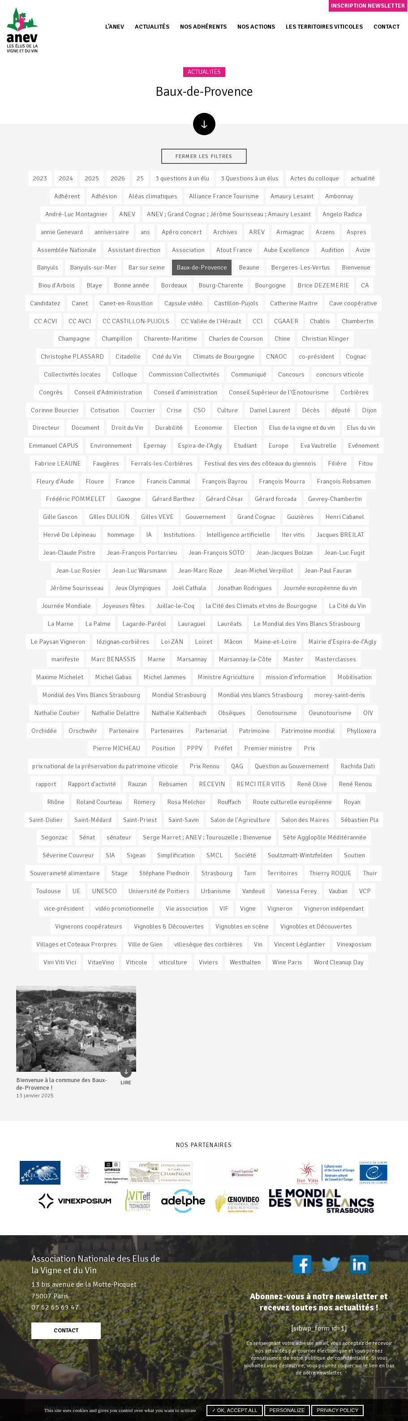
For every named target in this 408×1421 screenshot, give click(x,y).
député (340, 410)
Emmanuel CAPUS (53, 445)
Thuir (370, 873)
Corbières (354, 392)
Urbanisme (216, 891)
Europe (278, 445)
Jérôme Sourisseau (76, 588)
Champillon (117, 338)
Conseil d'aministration (185, 392)
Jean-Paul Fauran (328, 570)
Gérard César (224, 499)
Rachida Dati (357, 766)
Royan (352, 802)
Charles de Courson (236, 338)
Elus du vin (361, 428)
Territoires (282, 873)
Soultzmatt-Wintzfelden (300, 855)
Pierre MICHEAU (116, 748)
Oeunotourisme (330, 713)
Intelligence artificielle (238, 535)
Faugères (106, 463)
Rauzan (137, 784)
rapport (45, 784)
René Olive (312, 784)
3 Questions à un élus (250, 178)
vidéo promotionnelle (124, 908)
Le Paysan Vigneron (57, 642)
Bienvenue (356, 267)
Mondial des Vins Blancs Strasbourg (91, 695)
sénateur (119, 837)
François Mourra (282, 481)
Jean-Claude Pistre (69, 552)
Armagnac (290, 232)
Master (293, 659)
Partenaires (167, 731)
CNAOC (276, 356)
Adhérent (67, 196)
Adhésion (104, 196)
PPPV (194, 748)
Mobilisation (354, 677)
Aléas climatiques (153, 196)
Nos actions (256, 26)
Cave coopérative (353, 303)
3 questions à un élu (182, 178)
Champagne (74, 338)
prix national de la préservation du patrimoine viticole (105, 766)
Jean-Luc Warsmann (139, 570)
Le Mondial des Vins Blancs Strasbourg (306, 624)
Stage (120, 873)
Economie (208, 428)
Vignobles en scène (242, 926)
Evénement (363, 445)
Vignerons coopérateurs (88, 926)
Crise (174, 410)
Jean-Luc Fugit (344, 552)
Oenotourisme (277, 713)
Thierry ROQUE (330, 873)
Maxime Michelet (59, 677)
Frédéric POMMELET (75, 499)
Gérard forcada (275, 499)
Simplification (176, 855)
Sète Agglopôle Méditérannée (324, 837)
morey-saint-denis (339, 695)
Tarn (250, 873)
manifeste (65, 659)
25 (140, 178)
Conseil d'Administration (108, 392)
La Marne (60, 624)
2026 (118, 178)
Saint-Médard (93, 820)
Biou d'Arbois (56, 285)
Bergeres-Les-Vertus (300, 267)
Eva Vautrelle (318, 445)
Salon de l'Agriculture (240, 820)
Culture (227, 410)
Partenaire (124, 731)
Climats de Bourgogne (223, 356)
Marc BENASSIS (113, 659)
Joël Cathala (189, 588)
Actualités (152, 26)
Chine (282, 338)
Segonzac (54, 837)
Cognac (356, 356)
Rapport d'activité (92, 784)
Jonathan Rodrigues (245, 588)
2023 (40, 178)
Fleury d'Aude (55, 481)
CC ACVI (45, 321)
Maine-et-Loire (275, 642)
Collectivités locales (72, 374)
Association (188, 250)
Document (85, 428)
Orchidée (44, 731)
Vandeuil (253, 891)
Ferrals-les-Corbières (162, 463)
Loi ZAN (172, 642)
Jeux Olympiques (138, 588)
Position (163, 748)
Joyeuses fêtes (124, 606)
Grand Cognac (256, 517)
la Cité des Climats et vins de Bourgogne (261, 606)
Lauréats (229, 624)
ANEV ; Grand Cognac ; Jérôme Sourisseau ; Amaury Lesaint (229, 214)
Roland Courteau (99, 802)
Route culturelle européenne (292, 802)
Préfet (223, 748)
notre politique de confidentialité (330, 1358)
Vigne (248, 908)
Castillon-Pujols (236, 303)
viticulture (173, 962)
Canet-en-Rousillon (126, 303)
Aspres (356, 232)
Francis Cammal (168, 481)
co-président (316, 356)
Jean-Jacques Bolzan (284, 552)
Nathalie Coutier (57, 713)
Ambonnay (339, 196)
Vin (258, 944)
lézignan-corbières (123, 642)
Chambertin (358, 321)
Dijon (369, 410)
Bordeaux (174, 285)
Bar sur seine (146, 267)
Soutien (354, 855)
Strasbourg (217, 873)
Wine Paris (287, 962)
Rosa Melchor (186, 802)
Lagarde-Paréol (144, 624)
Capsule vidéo (183, 303)
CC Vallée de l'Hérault (211, 321)
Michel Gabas (113, 677)
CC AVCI (80, 321)
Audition (332, 250)
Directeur (46, 428)
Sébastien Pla (359, 820)
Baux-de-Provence (201, 267)
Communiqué (248, 374)
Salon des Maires (305, 820)
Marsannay (192, 659)
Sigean (136, 855)
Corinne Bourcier (55, 410)
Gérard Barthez (173, 499)
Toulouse (48, 891)
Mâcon (233, 642)
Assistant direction (134, 250)
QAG (237, 766)
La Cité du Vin (347, 606)
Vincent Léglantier (299, 944)
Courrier (143, 410)
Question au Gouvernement (292, 766)
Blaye (94, 285)
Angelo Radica (342, 214)
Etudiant (245, 445)
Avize (363, 250)
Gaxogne (129, 499)
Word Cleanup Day (339, 962)
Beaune (249, 267)
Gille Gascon (60, 517)
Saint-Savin (183, 820)
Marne (156, 659)
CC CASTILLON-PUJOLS (136, 321)
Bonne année (131, 285)
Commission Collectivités (184, 374)
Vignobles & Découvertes (169, 926)
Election (245, 428)
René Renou (355, 784)
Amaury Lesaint (292, 196)
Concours (291, 374)
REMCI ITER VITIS (260, 784)
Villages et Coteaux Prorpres (76, 944)
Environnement (111, 445)
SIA (110, 855)
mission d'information (296, 677)
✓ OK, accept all (235, 1410)
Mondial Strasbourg (179, 695)
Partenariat (211, 731)
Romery (144, 802)
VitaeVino (101, 962)
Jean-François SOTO (217, 552)
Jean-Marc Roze (200, 570)
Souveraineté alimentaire (65, 873)
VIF (223, 908)
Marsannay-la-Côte (245, 659)
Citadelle (128, 356)
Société (245, 855)
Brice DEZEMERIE (323, 285)
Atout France (234, 250)
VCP (365, 891)
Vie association (187, 908)
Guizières (300, 517)
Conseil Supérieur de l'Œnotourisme (279, 392)
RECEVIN (212, 784)
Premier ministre (268, 748)
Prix (309, 748)
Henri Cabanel (344, 517)
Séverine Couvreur (68, 855)
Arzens (325, 232)
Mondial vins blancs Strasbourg (260, 695)
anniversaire (111, 232)
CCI (257, 321)
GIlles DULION (109, 517)
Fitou (365, 463)
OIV (368, 713)
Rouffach (229, 802)
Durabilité (169, 428)
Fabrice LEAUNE (57, 463)
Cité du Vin (166, 356)
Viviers (208, 962)
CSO (199, 410)
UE (77, 891)
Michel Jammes (164, 677)
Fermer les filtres (204, 156)
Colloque (124, 374)
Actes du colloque (314, 178)
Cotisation (104, 410)
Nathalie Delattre (115, 713)
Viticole (136, 962)
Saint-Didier (46, 820)
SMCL (214, 855)
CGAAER (286, 321)
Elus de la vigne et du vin (302, 428)
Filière (337, 463)
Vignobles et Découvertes (316, 926)
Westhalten (245, 962)
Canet (80, 303)
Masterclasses (335, 659)
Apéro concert (182, 232)
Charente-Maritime (170, 338)
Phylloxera (361, 731)
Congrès (51, 392)
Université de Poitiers (159, 891)
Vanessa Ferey (297, 891)
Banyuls (47, 267)
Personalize (287, 1410)
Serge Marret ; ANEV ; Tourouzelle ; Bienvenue (207, 837)
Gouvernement (205, 517)
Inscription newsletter (368, 5)
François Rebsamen (344, 481)
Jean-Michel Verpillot (263, 570)
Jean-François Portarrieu (142, 552)
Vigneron (279, 908)
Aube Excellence (286, 250)
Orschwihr (83, 731)
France (125, 481)
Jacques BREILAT (340, 535)
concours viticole (340, 374)
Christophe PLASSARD (72, 356)
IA (149, 535)
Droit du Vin (127, 428)
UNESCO (104, 891)
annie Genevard (62, 232)
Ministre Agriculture (226, 677)
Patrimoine (254, 731)
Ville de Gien (145, 944)
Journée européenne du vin (320, 588)
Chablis (320, 321)
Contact (386, 26)
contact (66, 1330)
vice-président (64, 908)
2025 (92, 178)
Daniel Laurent (269, 410)
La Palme (98, 624)
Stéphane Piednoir (164, 873)
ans (145, 232)
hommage (120, 535)
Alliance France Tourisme (224, 196)
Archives (225, 232)
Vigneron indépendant (334, 908)
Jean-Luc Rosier (78, 570)
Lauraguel (192, 624)
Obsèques (231, 713)
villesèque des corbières (208, 944)
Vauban (338, 891)
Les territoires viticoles (324, 26)
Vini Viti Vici (59, 962)
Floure (95, 481)
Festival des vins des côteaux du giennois (260, 463)
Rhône (55, 802)
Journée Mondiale (66, 606)
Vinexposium (354, 944)
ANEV (127, 214)
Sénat (87, 837)
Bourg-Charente (220, 285)
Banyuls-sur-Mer (93, 267)
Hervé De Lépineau (69, 535)
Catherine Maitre (294, 303)
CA (365, 285)
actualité (363, 178)
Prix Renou (204, 766)
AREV (257, 232)
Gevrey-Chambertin (335, 499)
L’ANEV (114, 26)
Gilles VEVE (157, 517)
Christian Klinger (325, 338)
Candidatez (45, 303)
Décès (311, 410)
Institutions (179, 535)
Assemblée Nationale (66, 250)
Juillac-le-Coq (175, 606)
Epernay (154, 445)
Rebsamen (173, 784)
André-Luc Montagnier (76, 214)
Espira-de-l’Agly (200, 445)
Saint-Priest (140, 820)
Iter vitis (293, 535)
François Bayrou (224, 481)
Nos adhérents (203, 26)
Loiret (203, 642)
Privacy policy (337, 1410)
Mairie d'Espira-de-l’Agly (342, 642)
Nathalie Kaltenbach (178, 713)
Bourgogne (270, 285)
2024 (66, 178)
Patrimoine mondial (308, 731)
